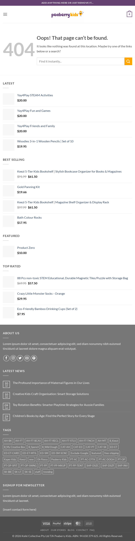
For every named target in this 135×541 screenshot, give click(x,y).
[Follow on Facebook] (6, 358)
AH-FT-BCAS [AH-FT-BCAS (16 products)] (33, 440)
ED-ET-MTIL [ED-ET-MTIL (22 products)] (30, 453)
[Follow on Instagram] (13, 358)
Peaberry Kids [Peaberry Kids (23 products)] (59, 459)
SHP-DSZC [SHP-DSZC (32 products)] (93, 465)
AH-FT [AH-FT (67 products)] (19, 440)
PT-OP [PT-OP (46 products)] (121, 459)
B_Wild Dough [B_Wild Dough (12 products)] (49, 447)
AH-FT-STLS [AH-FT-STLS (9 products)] (69, 440)
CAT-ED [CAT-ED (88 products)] (77, 447)
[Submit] (128, 61)
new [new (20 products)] (31, 459)
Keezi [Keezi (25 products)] (23, 459)
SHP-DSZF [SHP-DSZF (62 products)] (108, 465)
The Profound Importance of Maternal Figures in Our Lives (51, 382)
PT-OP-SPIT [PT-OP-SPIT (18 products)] (10, 465)
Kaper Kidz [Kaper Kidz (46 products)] (10, 459)
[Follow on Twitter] (20, 358)
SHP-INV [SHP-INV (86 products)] (123, 465)
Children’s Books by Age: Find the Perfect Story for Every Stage (54, 416)
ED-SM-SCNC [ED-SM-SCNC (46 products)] (59, 453)
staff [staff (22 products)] (37, 471)
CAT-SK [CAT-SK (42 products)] (102, 447)
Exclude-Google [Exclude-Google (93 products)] (79, 453)
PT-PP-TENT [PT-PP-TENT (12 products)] (76, 465)
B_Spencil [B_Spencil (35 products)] (33, 447)
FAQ (92, 530)
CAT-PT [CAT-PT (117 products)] (90, 447)
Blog (71, 530)
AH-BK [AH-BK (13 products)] (8, 440)
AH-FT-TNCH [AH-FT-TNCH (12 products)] (86, 440)
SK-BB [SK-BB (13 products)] (7, 471)
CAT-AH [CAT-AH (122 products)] (65, 447)
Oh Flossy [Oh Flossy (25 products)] (42, 459)
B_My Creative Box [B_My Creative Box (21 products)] (14, 447)
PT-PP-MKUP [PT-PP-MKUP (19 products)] (58, 465)
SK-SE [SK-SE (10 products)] (28, 471)
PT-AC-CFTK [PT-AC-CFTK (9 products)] (88, 459)
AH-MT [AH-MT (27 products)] (102, 440)
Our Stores (58, 530)
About (44, 530)
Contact (82, 530)
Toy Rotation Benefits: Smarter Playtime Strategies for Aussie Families (58, 404)
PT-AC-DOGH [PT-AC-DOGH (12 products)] (106, 459)
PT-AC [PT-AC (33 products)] (73, 459)
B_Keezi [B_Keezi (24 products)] (114, 440)
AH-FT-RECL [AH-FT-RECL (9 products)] (51, 440)
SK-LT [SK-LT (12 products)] (18, 471)
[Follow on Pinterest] (34, 358)
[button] (5, 14)
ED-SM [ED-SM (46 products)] (44, 453)
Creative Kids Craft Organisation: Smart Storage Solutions (51, 394)
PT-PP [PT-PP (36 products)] (43, 465)
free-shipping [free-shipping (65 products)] (111, 453)
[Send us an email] (27, 358)
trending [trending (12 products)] (48, 471)
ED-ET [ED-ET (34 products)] (113, 447)
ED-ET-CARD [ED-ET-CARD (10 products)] (11, 453)
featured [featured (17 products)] (96, 453)
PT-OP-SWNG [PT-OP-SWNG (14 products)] (29, 465)
